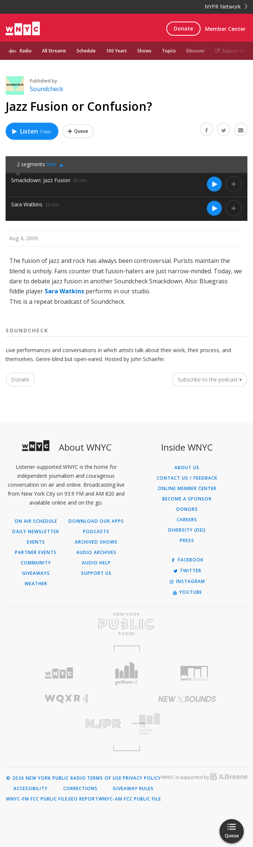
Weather (36, 584)
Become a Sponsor (187, 499)
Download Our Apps (96, 521)
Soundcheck (46, 89)
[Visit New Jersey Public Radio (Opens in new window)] (66, 723)
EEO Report (83, 799)
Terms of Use (104, 778)
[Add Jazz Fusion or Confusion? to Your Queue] (78, 131)
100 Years (116, 51)
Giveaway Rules (133, 788)
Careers (187, 520)
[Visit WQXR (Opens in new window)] (66, 698)
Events (36, 542)
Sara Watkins (26, 204)
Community (36, 563)
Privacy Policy (142, 778)
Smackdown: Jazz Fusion (40, 180)
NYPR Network (226, 6)
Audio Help (96, 563)
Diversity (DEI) (187, 530)
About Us (186, 468)
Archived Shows (96, 542)
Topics (169, 51)
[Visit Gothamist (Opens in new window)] (126, 673)
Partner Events (36, 552)
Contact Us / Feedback (187, 478)
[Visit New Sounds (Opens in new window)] (186, 699)
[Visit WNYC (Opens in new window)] (59, 673)
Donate (183, 28)
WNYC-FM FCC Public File (37, 799)
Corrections (80, 788)
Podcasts (96, 531)
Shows (144, 51)
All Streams (54, 51)
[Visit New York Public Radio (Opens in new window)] (126, 624)
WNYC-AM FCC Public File (130, 799)
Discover (195, 51)
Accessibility (30, 788)
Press (187, 540)
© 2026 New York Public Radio (46, 778)
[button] (57, 164)
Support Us (230, 51)
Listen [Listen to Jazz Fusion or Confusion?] (31, 131)
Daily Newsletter (35, 531)
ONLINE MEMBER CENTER (187, 488)
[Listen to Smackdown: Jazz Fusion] (214, 184)
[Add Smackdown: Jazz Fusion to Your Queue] (233, 184)
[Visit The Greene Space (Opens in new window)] (186, 724)
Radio (26, 51)
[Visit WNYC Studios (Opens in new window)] (194, 673)
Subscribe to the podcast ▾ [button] (210, 379)
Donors (187, 509)
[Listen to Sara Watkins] (214, 208)
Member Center (225, 28)
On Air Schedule (36, 521)
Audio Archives (96, 552)
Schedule (86, 51)
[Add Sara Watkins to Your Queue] (233, 208)
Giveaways (36, 573)
